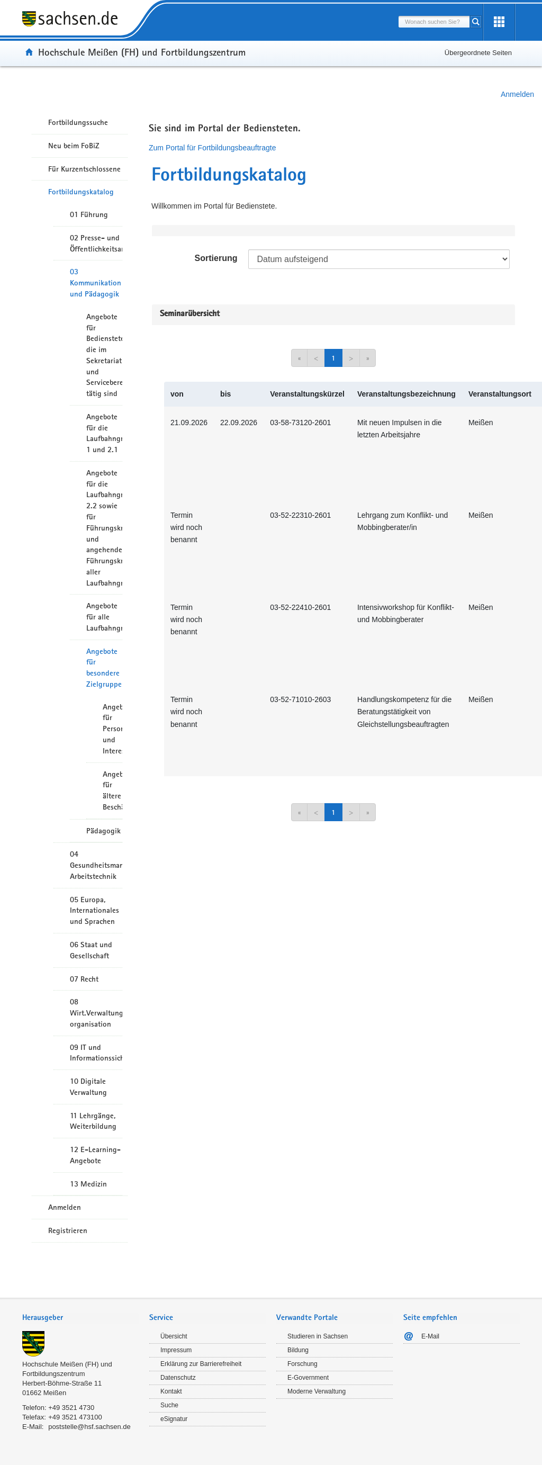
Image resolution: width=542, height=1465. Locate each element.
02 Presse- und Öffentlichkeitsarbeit (96, 243)
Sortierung (216, 258)
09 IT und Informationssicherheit (96, 1052)
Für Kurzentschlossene (84, 169)
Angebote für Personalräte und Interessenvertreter (112, 729)
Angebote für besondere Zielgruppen (104, 667)
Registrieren (67, 1230)
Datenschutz (178, 1377)
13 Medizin (88, 1184)
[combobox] (434, 21)
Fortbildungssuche (78, 122)
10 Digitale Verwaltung (88, 1086)
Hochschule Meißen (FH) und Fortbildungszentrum (142, 52)
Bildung (298, 1350)
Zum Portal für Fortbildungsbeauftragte (212, 147)
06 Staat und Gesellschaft (91, 950)
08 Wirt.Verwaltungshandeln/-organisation (96, 1013)
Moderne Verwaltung (316, 1391)
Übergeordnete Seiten (478, 53)
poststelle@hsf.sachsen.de (89, 1427)
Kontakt (171, 1391)
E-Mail (430, 1336)
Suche (169, 1405)
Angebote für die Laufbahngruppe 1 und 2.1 (104, 433)
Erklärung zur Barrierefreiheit (200, 1364)
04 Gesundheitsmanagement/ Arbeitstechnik (96, 865)
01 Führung (89, 214)
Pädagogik (103, 830)
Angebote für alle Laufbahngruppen (104, 617)
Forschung (302, 1364)
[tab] (80, 1318)
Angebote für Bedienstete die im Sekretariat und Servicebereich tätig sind (104, 355)
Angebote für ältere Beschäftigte (112, 790)
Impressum (176, 1350)
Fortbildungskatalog (81, 191)
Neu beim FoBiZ (74, 145)
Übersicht (173, 1336)
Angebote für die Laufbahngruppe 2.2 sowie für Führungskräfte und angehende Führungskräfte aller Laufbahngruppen (104, 528)
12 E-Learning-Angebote (95, 1155)
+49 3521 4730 (71, 1408)
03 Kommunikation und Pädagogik (95, 283)
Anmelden (517, 94)
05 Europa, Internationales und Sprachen (94, 911)
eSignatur (173, 1419)
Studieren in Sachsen (317, 1336)
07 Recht (84, 979)
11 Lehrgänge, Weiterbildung (93, 1121)
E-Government (308, 1377)
